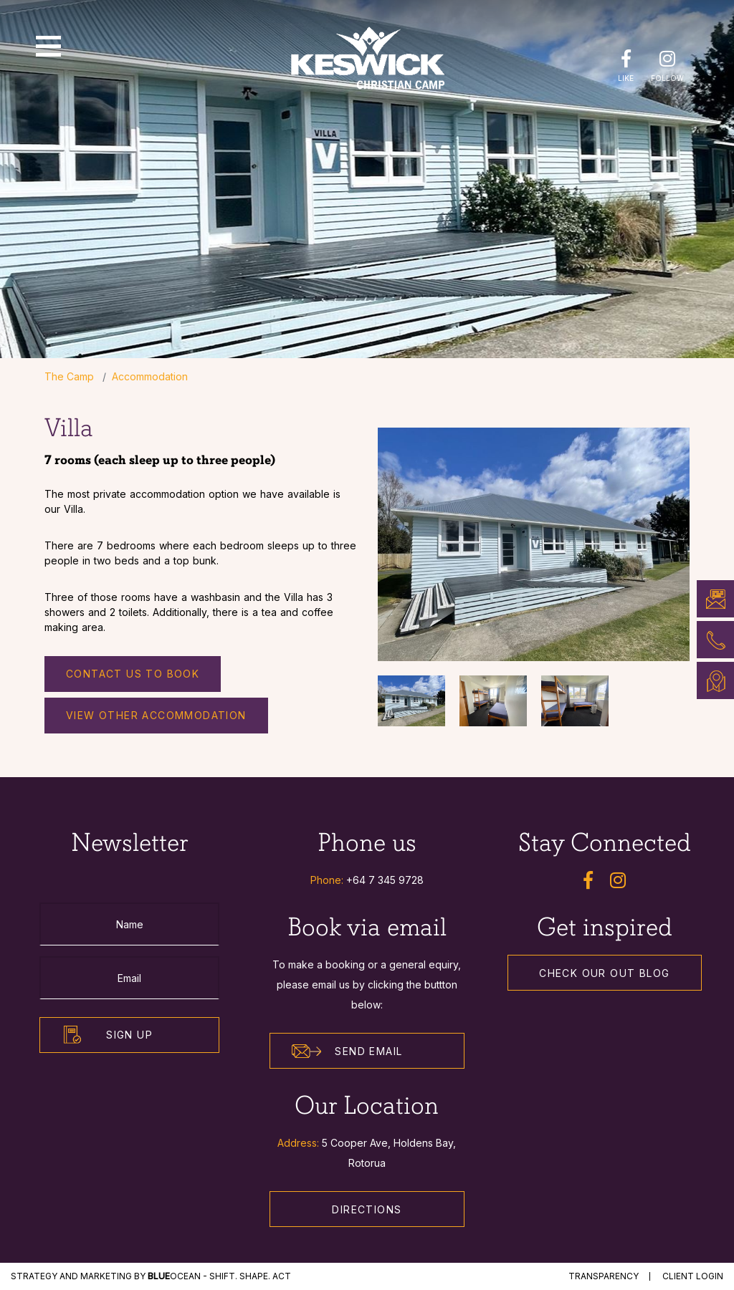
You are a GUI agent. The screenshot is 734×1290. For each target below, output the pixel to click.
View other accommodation (156, 715)
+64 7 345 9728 (385, 880)
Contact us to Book (132, 674)
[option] (534, 544)
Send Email (347, 1051)
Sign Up (129, 1035)
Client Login (692, 1276)
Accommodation (150, 376)
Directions (366, 1209)
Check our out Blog (604, 973)
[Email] (129, 977)
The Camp (69, 376)
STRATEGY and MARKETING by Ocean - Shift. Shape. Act (151, 1276)
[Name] (129, 923)
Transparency (603, 1276)
